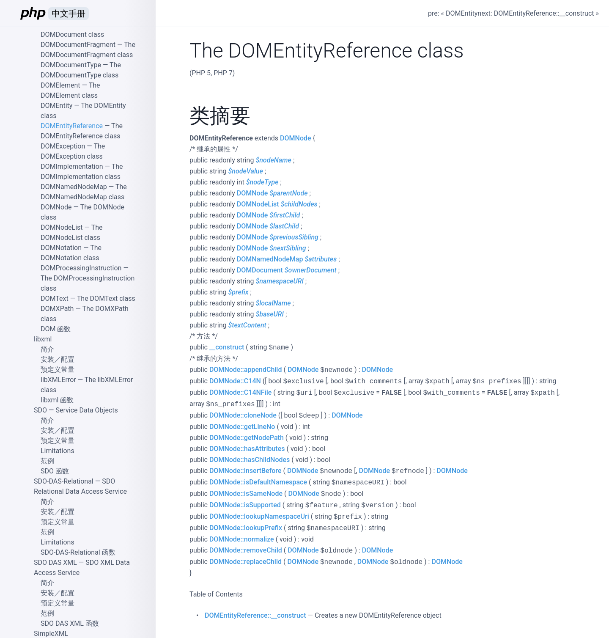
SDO (40, 410)
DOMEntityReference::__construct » (546, 13)
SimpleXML (51, 634)
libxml (43, 339)
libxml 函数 (57, 400)
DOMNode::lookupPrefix (245, 528)
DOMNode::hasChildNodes (249, 460)
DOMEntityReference (72, 126)
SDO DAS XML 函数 (70, 623)
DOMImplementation (72, 166)
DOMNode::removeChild (245, 550)
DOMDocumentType (71, 65)
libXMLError (58, 380)
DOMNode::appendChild (245, 370)
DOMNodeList (258, 204)
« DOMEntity (459, 13)
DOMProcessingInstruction (81, 268)
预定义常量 (57, 370)
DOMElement (60, 85)
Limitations (57, 451)
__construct (226, 347)
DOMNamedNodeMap (270, 259)
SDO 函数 (55, 471)
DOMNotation (61, 248)
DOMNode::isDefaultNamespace (258, 482)
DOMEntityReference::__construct (255, 615)
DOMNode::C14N (235, 381)
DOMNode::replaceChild (245, 562)
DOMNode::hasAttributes (247, 449)
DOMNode (295, 138)
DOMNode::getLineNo (242, 427)
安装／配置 (57, 359)
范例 (47, 461)
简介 (47, 349)
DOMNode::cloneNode (243, 415)
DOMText (55, 298)
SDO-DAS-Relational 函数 (78, 552)
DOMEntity (56, 106)
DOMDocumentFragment (78, 45)
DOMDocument (260, 270)
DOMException (63, 146)
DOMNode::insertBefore (245, 471)
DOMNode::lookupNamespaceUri (259, 516)
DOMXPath (57, 309)
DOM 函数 (56, 329)
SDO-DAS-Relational (63, 481)
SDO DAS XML (55, 562)
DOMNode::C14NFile (240, 392)
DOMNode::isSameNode (246, 494)
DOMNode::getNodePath (246, 438)
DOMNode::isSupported (245, 505)
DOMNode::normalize (241, 539)
